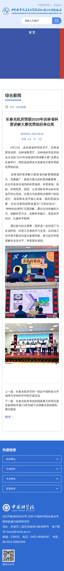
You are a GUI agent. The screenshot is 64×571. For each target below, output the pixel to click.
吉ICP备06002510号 (15, 516)
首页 (12, 107)
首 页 (32, 32)
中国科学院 (44, 5)
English (57, 5)
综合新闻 (13, 95)
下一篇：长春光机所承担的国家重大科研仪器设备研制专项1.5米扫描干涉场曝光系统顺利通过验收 (32, 405)
